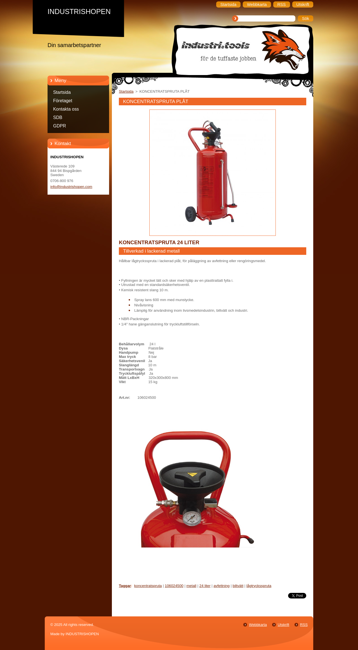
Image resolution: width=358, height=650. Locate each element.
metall (191, 586)
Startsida (62, 92)
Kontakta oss (66, 109)
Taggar (125, 586)
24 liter (205, 586)
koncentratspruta (148, 586)
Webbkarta (258, 625)
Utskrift (283, 625)
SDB (57, 117)
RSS (304, 625)
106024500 (174, 586)
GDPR (59, 126)
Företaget (62, 100)
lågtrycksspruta (258, 586)
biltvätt (238, 586)
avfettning (221, 586)
